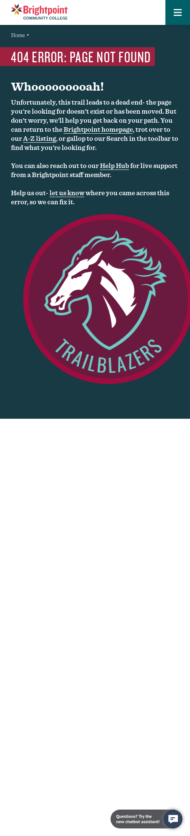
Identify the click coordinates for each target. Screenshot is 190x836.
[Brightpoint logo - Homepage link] (39, 12)
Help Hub (114, 166)
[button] (177, 12)
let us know (67, 193)
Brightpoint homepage (98, 129)
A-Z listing (39, 138)
